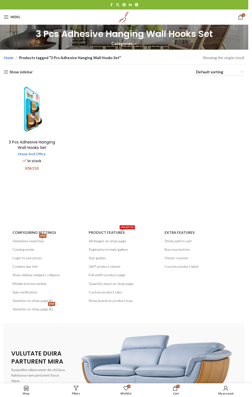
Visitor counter (176, 258)
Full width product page (107, 275)
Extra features (180, 232)
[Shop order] (220, 72)
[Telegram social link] (136, 4)
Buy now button (177, 249)
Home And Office (32, 154)
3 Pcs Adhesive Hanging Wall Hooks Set (32, 144)
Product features (112, 231)
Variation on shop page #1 (32, 300)
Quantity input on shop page (111, 283)
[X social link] (117, 4)
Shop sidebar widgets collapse (36, 275)
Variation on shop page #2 (33, 308)
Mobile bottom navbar (29, 283)
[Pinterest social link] (124, 4)
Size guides (97, 258)
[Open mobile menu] (12, 17)
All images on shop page (107, 241)
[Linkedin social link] (130, 4)
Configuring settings (34, 232)
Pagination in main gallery (108, 249)
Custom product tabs (105, 292)
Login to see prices (27, 258)
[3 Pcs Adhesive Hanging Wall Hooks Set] (32, 109)
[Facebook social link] (111, 4)
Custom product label (181, 266)
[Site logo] (124, 16)
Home (8, 57)
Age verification (24, 292)
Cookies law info (25, 266)
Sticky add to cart (178, 241)
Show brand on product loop (111, 300)
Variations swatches (29, 240)
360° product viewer (105, 266)
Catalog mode (23, 249)
